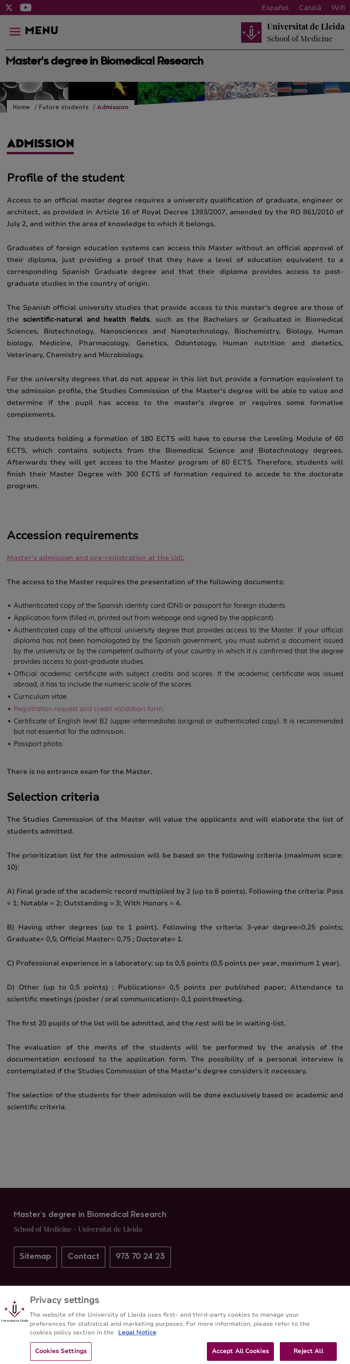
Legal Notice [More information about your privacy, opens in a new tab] (137, 1337)
